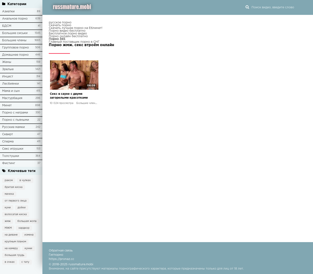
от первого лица (16, 201)
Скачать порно (60, 25)
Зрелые (8, 69)
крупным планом (15, 241)
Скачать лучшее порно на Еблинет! (75, 28)
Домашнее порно (15, 55)
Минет (7, 105)
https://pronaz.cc (61, 259)
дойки (22, 207)
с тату (25, 262)
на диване (11, 235)
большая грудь (14, 255)
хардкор (23, 228)
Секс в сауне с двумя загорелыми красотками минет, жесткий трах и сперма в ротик (69, 96)
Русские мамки (13, 127)
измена (29, 235)
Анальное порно (15, 18)
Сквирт (7, 134)
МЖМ (8, 228)
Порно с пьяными (15, 120)
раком (9, 180)
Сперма (8, 141)
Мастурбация (12, 98)
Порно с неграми (15, 112)
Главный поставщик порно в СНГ (74, 42)
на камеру (11, 248)
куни (8, 207)
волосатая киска (16, 214)
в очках (10, 262)
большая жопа (26, 221)
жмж (8, 221)
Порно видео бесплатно (67, 31)
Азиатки (8, 11)
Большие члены (14, 40)
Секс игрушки (12, 149)
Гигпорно (56, 255)
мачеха (9, 194)
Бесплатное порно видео (68, 33)
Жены (6, 62)
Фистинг (8, 163)
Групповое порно (15, 47)
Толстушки (10, 156)
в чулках (25, 180)
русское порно (60, 22)
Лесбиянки (10, 83)
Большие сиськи (15, 33)
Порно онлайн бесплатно (68, 36)
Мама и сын (11, 91)
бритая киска (13, 187)
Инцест (7, 76)
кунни (28, 248)
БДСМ (6, 26)
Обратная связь (61, 250)
